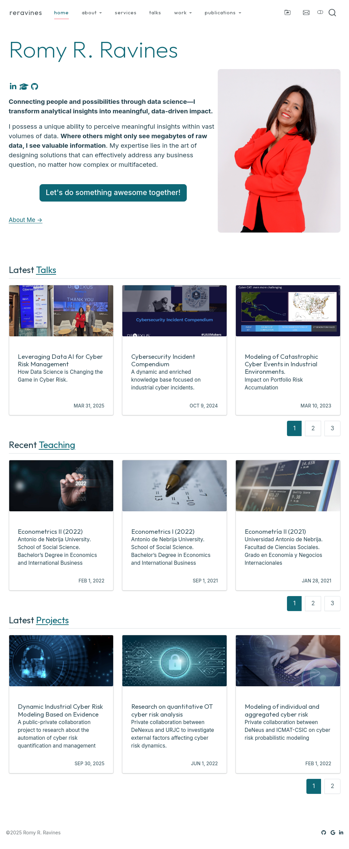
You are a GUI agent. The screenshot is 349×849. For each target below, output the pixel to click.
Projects (52, 620)
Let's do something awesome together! (113, 192)
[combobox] (332, 12)
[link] (92, 12)
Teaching (57, 444)
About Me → (26, 220)
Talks (46, 269)
